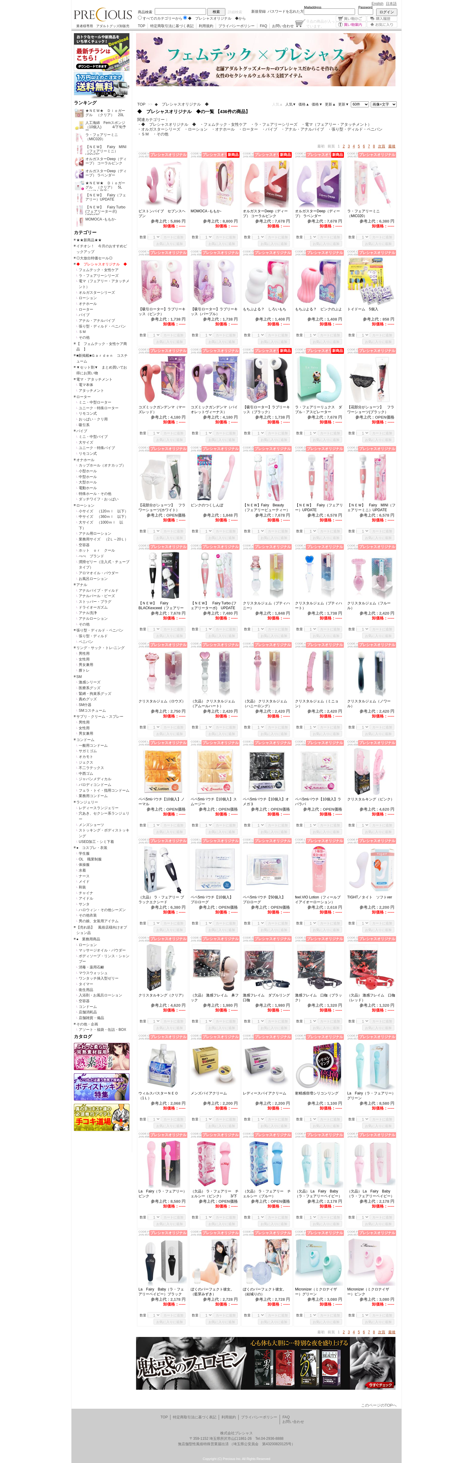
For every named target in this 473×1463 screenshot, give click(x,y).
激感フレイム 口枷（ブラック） (318, 997)
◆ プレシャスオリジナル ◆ (101, 264)
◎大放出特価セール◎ (94, 258)
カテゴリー (85, 232)
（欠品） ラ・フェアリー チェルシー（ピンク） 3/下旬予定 (215, 1194)
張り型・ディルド (93, 636)
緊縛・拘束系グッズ (95, 694)
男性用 (84, 653)
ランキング (85, 102)
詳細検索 (235, 12)
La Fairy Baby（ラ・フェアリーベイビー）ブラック (161, 1291)
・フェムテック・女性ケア (223, 124)
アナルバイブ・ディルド (99, 590)
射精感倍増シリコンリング (316, 1093)
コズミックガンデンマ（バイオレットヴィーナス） (214, 409)
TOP (141, 26)
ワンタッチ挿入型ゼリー (99, 978)
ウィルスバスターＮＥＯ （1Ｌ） (160, 1095)
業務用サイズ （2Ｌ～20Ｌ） (103, 539)
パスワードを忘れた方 (286, 11)
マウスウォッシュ (93, 973)
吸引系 (84, 425)
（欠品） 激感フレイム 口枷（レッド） (371, 997)
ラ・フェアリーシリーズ (99, 276)
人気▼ (290, 104)
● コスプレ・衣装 (91, 848)
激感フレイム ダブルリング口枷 (266, 997)
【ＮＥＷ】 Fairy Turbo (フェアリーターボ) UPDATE (214, 605)
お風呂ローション (93, 579)
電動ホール (88, 488)
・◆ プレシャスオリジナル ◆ (166, 124)
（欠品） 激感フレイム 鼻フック (215, 997)
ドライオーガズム (93, 607)
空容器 (84, 545)
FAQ (263, 26)
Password (365, 7)
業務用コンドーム (93, 796)
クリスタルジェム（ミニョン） (316, 703)
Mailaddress (312, 7)
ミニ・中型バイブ (93, 437)
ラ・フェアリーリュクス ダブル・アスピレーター (318, 409)
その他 (84, 337)
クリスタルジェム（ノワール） (369, 703)
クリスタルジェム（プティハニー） (266, 605)
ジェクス (86, 762)
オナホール (88, 304)
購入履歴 (382, 18)
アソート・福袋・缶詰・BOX (102, 1030)
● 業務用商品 (88, 939)
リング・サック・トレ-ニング (100, 648)
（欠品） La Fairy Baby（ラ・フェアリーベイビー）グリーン (318, 1194)
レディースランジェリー (99, 808)
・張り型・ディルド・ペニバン (355, 129)
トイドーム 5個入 (362, 309)
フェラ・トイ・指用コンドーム (104, 790)
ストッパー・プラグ (95, 602)
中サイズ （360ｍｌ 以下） (103, 517)
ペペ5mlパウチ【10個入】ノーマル (161, 801)
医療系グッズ (89, 688)
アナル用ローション (95, 533)
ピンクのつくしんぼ (207, 505)
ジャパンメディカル (95, 779)
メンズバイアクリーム (209, 1093)
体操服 (84, 865)
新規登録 (258, 11)
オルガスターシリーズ (97, 292)
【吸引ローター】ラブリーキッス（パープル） (214, 311)
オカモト (86, 757)
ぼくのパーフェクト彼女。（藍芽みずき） (212, 1291)
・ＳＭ (143, 134)
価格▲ (303, 104)
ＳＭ (82, 332)
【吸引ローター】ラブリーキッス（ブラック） (266, 409)
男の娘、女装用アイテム (99, 921)
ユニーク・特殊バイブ (97, 448)
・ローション (196, 129)
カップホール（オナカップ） (102, 465)
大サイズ (86, 442)
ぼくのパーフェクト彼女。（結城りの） (264, 1291)
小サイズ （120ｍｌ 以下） (103, 511)
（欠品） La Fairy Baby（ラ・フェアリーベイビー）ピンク (370, 1194)
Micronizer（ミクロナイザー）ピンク (368, 1291)
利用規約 (206, 26)
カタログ (83, 1036)
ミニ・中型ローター (95, 402)
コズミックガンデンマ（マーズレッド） (162, 409)
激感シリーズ (89, 682)
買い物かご (351, 18)
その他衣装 (88, 915)
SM (79, 677)
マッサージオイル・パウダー (102, 950)
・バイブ (269, 129)
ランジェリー (87, 802)
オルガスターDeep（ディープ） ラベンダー (317, 213)
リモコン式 (88, 413)
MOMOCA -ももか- (206, 211)
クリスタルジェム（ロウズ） (162, 701)
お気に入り (382, 24)
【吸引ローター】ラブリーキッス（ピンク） (162, 311)
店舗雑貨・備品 (91, 1018)
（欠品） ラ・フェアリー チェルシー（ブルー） (267, 1193)
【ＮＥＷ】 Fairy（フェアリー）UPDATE (319, 507)
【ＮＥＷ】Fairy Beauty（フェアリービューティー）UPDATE (266, 507)
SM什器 (85, 705)
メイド (84, 881)
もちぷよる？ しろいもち (264, 309)
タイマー (86, 984)
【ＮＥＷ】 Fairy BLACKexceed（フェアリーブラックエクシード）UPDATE (161, 605)
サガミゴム (88, 751)
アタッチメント (91, 390)
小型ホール (88, 471)
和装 (82, 887)
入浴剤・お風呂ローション (100, 995)
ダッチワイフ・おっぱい (99, 499)
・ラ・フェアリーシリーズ (273, 124)
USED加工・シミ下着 (96, 842)
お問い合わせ (283, 26)
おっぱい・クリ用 (93, 419)
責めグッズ (88, 699)
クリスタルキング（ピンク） (370, 799)
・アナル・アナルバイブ (302, 129)
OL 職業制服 (92, 859)
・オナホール (223, 129)
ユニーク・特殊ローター (99, 408)
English (377, 4)
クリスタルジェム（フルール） (369, 605)
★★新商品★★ (89, 240)
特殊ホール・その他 (95, 494)
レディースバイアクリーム (264, 1093)
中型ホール (88, 477)
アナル (81, 585)
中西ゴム (86, 773)
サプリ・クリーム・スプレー (99, 716)
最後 (391, 146)
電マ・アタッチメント (94, 379)
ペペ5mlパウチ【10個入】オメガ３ (266, 801)
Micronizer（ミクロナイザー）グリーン (316, 1291)
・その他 (160, 134)
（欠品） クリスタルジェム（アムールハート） (213, 703)
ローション (88, 298)
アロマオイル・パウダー (99, 573)
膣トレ (84, 670)
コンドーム (85, 740)
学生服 (84, 853)
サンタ (84, 904)
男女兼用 (86, 665)
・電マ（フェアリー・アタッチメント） (336, 124)
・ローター (248, 129)
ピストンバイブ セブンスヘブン (162, 213)
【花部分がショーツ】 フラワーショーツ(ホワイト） (162, 507)
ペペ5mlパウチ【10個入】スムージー (214, 801)
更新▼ (343, 104)
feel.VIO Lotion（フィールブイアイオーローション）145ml (318, 899)
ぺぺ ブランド (91, 556)
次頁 (381, 146)
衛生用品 (86, 990)
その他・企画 (87, 1024)
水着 (82, 870)
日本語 (391, 4)
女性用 (84, 659)
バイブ (84, 315)
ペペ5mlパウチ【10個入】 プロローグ (214, 899)
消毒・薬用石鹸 (91, 967)
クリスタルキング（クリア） (162, 995)
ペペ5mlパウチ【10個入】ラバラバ (318, 801)
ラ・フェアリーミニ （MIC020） (365, 213)
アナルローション (93, 618)
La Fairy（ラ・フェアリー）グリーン (371, 1095)
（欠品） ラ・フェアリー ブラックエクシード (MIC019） (161, 899)
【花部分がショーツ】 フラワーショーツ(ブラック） (370, 409)
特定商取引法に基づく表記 (172, 26)
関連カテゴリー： (153, 119)
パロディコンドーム (95, 785)
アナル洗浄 (88, 613)
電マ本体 (86, 385)
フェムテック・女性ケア (99, 270)
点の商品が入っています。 (320, 23)
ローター (86, 309)
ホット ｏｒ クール (99, 550)
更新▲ (330, 104)
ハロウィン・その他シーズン (102, 910)
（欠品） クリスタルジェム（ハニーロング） (265, 703)
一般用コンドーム (93, 745)
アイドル (86, 898)
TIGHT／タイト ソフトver (369, 897)
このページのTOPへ (379, 1405)
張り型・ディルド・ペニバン (102, 326)
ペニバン (86, 642)
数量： (145, 237)
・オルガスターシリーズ (158, 129)
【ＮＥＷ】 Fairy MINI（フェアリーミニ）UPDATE (371, 507)
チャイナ (86, 893)
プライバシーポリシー (236, 26)
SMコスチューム (92, 710)
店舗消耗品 (88, 1012)
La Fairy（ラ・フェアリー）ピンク (162, 1193)
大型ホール (88, 482)
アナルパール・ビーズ (97, 596)
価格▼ (317, 104)
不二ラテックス (91, 768)
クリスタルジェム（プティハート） (318, 605)
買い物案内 (351, 24)
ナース (84, 876)
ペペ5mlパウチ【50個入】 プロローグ (266, 899)
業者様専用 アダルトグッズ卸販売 (102, 26)
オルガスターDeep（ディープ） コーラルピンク (265, 213)
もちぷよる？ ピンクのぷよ (318, 309)
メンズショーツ (91, 825)
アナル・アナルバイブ (97, 320)
